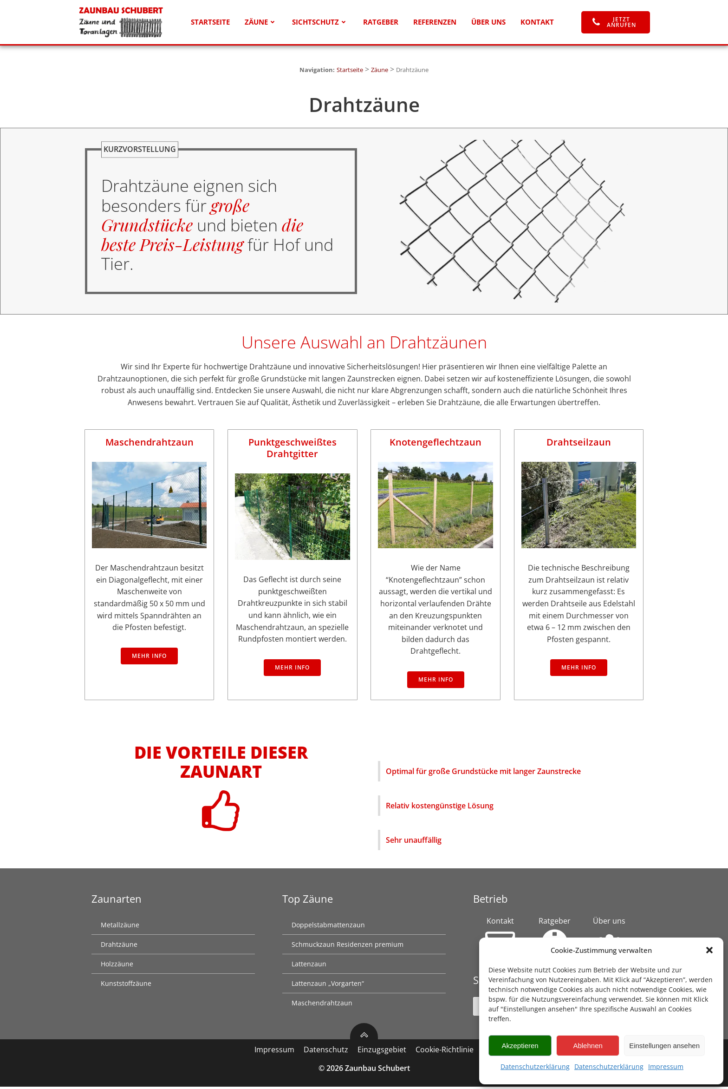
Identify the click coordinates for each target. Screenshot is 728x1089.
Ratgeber (380, 22)
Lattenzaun (309, 966)
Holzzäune (117, 966)
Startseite (210, 22)
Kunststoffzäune (126, 985)
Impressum (665, 1066)
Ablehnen (587, 1046)
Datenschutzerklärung (535, 1066)
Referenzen (434, 22)
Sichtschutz (320, 22)
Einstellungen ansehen (664, 1046)
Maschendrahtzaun (322, 1005)
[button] (709, 950)
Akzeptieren (519, 1046)
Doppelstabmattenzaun (328, 927)
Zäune (261, 22)
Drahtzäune (119, 946)
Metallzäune (120, 927)
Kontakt (537, 22)
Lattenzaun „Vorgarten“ (328, 985)
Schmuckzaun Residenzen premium (348, 946)
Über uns (488, 22)
